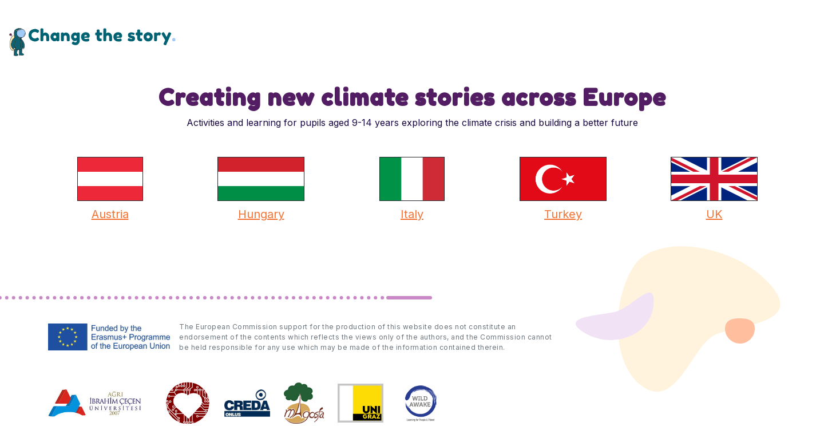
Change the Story (92, 41)
